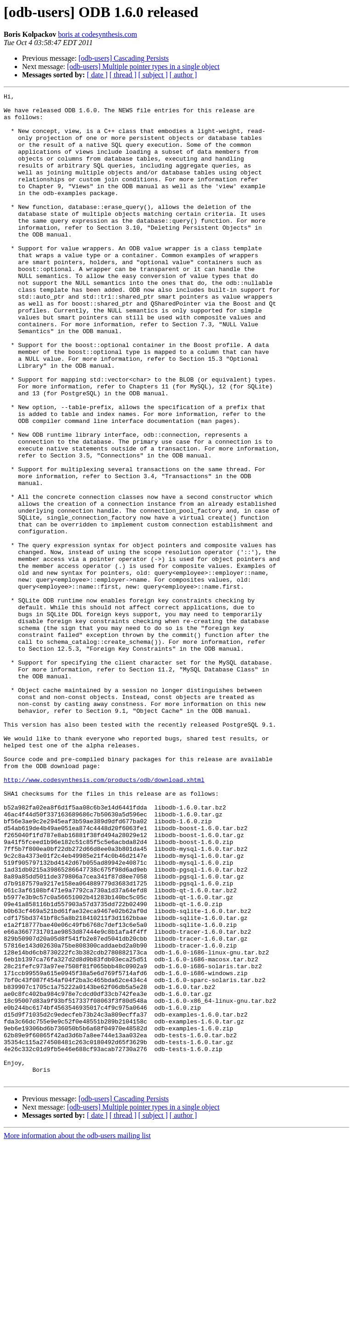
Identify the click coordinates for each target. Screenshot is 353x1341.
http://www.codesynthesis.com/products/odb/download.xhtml (104, 917)
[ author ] (183, 75)
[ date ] (97, 75)
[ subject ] (153, 75)
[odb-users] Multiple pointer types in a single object (143, 66)
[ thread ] (123, 75)
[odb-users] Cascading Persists (124, 58)
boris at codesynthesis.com (97, 34)
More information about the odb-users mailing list (77, 1333)
